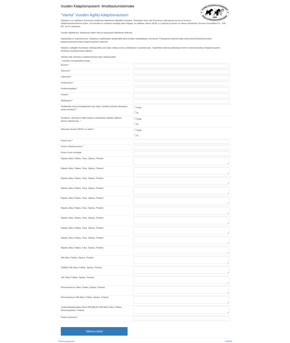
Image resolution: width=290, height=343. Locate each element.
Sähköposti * (67, 100)
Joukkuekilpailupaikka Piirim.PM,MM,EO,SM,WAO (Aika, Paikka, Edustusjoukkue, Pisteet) (91, 308)
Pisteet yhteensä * (69, 317)
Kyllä (137, 107)
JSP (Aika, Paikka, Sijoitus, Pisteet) (77, 277)
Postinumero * (67, 83)
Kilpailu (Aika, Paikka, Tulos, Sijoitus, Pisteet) (82, 158)
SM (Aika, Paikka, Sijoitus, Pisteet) (77, 257)
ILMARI (228, 341)
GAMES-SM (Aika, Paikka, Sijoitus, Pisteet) (81, 267)
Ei (136, 112)
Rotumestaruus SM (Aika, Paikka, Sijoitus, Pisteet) (84, 297)
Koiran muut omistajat (71, 152)
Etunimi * (65, 65)
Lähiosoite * (66, 77)
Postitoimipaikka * (69, 88)
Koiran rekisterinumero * (72, 146)
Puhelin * (65, 94)
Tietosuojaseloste (66, 341)
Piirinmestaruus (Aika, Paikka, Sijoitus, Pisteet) (83, 287)
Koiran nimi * (67, 140)
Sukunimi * (66, 70)
